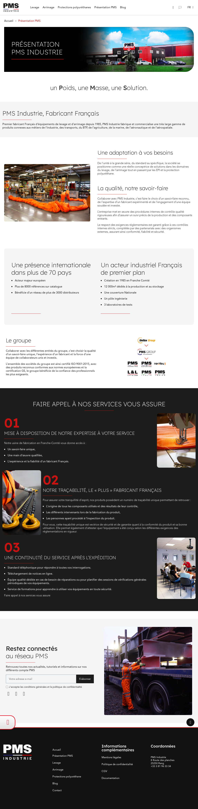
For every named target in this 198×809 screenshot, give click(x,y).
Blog (55, 783)
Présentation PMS (62, 755)
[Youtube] (24, 693)
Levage (56, 762)
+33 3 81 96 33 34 (161, 766)
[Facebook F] (16, 693)
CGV (104, 771)
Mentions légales (111, 757)
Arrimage (57, 769)
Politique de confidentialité (117, 764)
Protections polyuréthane (66, 776)
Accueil (56, 749)
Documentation (110, 778)
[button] (173, 7)
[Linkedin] (8, 693)
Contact (57, 790)
